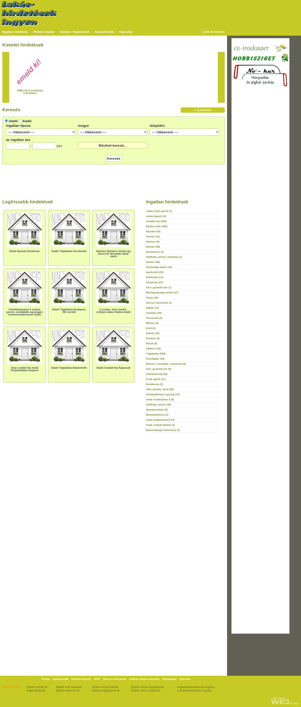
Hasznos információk (115, 679)
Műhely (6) (152, 323)
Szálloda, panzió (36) (158, 404)
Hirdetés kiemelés (81, 679)
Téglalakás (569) (156, 353)
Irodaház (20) (154, 312)
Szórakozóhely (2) (157, 409)
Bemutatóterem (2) (157, 414)
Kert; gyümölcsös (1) (158, 287)
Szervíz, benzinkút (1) (159, 302)
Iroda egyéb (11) (155, 379)
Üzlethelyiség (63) (157, 374)
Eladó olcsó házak (105, 687)
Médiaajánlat (169, 679)
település (157, 126)
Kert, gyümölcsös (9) (158, 369)
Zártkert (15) (153, 348)
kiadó (27, 121)
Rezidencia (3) (154, 384)
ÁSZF (97, 679)
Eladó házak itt (36, 687)
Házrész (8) (152, 241)
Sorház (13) (153, 236)
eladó (13, 121)
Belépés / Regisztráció (74, 32)
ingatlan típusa (18, 126)
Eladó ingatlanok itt (106, 690)
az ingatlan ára (18, 140)
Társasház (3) (154, 318)
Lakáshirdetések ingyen (194, 690)
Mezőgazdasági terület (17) (162, 292)
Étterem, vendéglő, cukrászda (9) (166, 363)
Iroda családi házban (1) (160, 425)
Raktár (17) (152, 307)
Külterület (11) (154, 277)
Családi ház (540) (156, 221)
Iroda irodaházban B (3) (160, 419)
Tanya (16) (152, 297)
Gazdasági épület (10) (159, 267)
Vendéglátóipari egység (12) (163, 394)
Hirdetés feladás (44, 32)
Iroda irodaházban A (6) (160, 399)
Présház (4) (153, 338)
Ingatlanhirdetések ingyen (195, 687)
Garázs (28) (153, 262)
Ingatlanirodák (104, 32)
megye (83, 126)
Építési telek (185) (157, 226)
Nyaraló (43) (153, 231)
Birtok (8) (151, 343)
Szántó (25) (153, 333)
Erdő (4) (151, 328)
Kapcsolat (126, 32)
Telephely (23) (154, 282)
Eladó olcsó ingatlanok (147, 687)
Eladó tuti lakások (69, 687)
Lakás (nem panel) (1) (159, 211)
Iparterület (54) (155, 272)
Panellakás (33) (155, 358)
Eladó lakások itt (68, 690)
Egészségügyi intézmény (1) (163, 430)
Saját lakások (35, 690)
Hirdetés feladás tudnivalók (144, 679)
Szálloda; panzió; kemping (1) (164, 256)
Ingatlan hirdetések (15, 32)
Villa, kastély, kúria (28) (160, 389)
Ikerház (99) (153, 246)
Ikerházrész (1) (155, 251)
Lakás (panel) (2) (156, 216)
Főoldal (45, 679)
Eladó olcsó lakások (145, 690)
